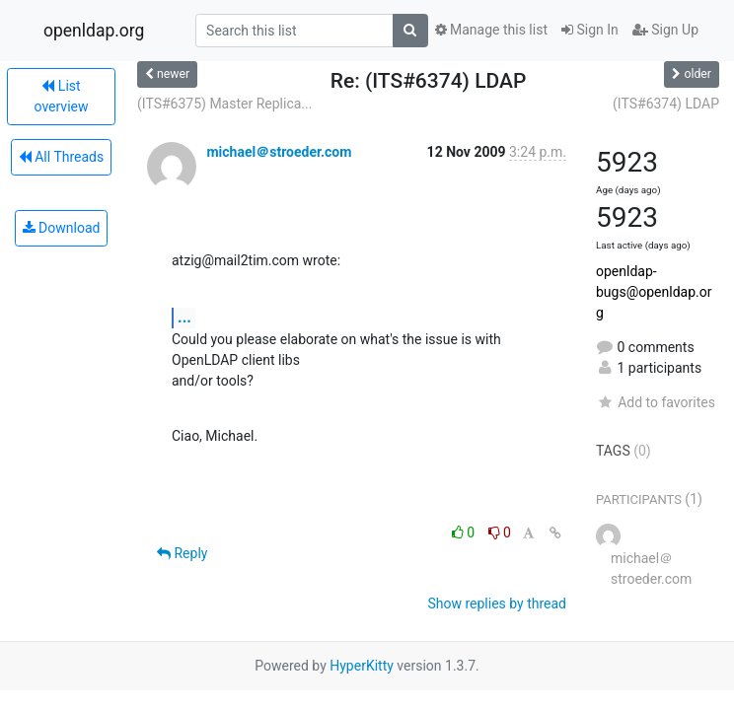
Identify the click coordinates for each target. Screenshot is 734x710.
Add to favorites (655, 402)
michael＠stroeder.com (278, 152)
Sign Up (665, 29)
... (184, 317)
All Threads (61, 157)
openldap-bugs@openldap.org (653, 291)
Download (62, 228)
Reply (182, 553)
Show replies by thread (496, 603)
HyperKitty (362, 666)
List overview (62, 96)
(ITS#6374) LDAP (666, 103)
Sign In (590, 29)
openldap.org (93, 30)
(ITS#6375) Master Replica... (224, 103)
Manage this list (491, 29)
